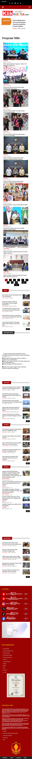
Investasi (5, 659)
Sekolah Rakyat (6, 653)
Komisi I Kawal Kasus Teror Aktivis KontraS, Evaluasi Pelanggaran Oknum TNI (12, 416)
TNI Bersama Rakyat (7, 657)
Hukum (4, 486)
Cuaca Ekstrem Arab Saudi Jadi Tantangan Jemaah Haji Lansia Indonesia (10, 458)
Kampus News (5, 306)
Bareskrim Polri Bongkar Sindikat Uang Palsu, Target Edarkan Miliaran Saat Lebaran (12, 483)
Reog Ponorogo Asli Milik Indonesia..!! (13, 364)
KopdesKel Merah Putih (8, 650)
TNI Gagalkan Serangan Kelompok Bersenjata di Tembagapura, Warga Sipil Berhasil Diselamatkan (12, 491)
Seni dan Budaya (6, 661)
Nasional (15, 28)
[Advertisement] (16, 376)
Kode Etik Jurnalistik (7, 735)
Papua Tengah (5, 478)
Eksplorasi (4, 545)
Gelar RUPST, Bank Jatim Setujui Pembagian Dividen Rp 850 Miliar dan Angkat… (11, 395)
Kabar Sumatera (6, 411)
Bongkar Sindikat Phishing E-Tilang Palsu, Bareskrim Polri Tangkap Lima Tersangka (11, 498)
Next (28, 329)
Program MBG (6, 648)
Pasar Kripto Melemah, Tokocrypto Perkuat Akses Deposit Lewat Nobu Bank (11, 324)
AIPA (4, 668)
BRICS (4, 665)
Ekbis (3, 297)
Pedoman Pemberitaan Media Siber (10, 733)
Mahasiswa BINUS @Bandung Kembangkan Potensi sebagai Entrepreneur (9, 303)
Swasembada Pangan (7, 655)
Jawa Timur (6, 248)
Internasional (5, 445)
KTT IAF (4, 672)
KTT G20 (5, 670)
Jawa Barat (6, 84)
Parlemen (4, 432)
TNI (3, 403)
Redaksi (4, 731)
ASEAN (4, 663)
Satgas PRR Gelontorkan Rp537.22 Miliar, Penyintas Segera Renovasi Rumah (10, 409)
